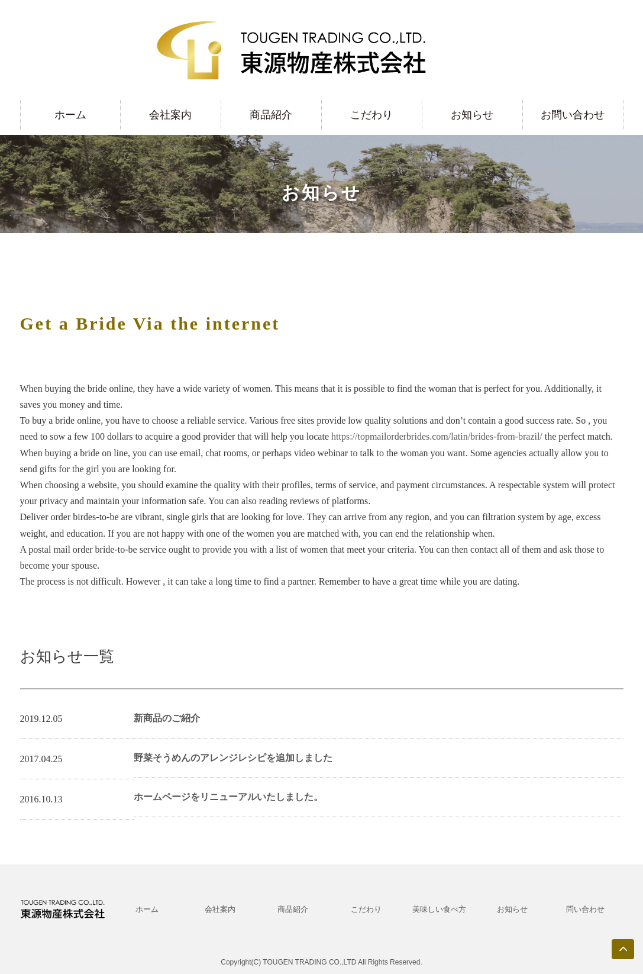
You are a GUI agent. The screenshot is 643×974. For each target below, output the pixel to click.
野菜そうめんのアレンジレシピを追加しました (233, 758)
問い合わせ (585, 909)
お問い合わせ (573, 115)
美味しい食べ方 (439, 909)
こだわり (371, 115)
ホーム (70, 115)
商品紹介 (271, 115)
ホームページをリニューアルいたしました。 (228, 797)
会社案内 (170, 115)
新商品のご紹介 (167, 718)
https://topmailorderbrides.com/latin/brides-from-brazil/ (436, 436)
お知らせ (472, 115)
